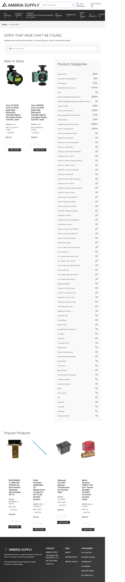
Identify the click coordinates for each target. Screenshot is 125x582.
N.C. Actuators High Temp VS (77, 260)
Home (4, 23)
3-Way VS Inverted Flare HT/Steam (79, 228)
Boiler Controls (72, 73)
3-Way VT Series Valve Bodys (77, 237)
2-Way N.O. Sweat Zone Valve (77, 301)
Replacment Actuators (75, 310)
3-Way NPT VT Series (75, 214)
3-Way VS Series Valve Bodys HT (78, 232)
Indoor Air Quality (73, 105)
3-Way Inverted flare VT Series (77, 205)
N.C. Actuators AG (73, 251)
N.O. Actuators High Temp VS (77, 278)
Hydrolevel (71, 410)
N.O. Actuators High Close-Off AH (78, 274)
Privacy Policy (23, 562)
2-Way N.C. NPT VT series (76, 155)
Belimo (70, 387)
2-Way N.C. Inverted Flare (76, 146)
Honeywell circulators (74, 383)
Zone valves (71, 365)
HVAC (70, 91)
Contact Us (52, 559)
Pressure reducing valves (76, 351)
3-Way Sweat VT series (75, 223)
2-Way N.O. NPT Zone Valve (76, 296)
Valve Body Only (73, 314)
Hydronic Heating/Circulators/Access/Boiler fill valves (43, 14)
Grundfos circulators (74, 378)
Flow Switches (72, 82)
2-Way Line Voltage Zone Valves (78, 132)
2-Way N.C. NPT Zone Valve (76, 287)
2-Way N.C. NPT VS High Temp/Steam (80, 151)
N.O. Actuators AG (73, 269)
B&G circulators (73, 369)
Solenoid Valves (73, 119)
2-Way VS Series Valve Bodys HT (78, 196)
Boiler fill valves (73, 324)
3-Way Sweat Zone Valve (75, 305)
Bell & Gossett (72, 392)
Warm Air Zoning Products (92, 14)
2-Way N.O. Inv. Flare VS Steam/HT (79, 169)
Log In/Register (97, 5)
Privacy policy (111, 557)
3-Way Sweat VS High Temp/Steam (79, 219)
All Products (104, 15)
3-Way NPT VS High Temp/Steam (78, 210)
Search (81, 5)
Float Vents (71, 337)
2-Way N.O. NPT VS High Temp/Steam (80, 178)
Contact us (113, 15)
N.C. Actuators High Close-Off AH (78, 255)
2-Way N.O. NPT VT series (76, 182)
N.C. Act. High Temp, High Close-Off (79, 246)
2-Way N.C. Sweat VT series (76, 164)
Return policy (111, 552)
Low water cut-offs (74, 342)
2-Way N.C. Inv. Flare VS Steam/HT (79, 141)
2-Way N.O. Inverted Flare (76, 173)
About (120, 15)
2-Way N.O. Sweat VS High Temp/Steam (80, 187)
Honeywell (71, 401)
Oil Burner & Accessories (66, 14)
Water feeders (72, 360)
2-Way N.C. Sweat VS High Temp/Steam (80, 160)
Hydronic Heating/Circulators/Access (22, 14)
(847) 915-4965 (54, 556)
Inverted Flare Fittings (74, 242)
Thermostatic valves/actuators (77, 355)
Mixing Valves (72, 346)
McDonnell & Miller (74, 415)
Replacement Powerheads (76, 137)
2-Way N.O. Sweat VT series (76, 191)
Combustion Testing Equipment (77, 78)
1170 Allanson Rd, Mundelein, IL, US (54, 552)
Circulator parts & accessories (77, 328)
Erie (69, 397)
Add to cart (17, 142)
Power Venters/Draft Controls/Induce (79, 114)
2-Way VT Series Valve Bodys (77, 201)
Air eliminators (72, 319)
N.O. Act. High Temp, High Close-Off (79, 264)
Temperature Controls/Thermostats (79, 14)
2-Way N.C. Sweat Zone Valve (77, 292)
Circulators (71, 333)
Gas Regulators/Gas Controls (9, 14)
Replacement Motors (74, 283)
